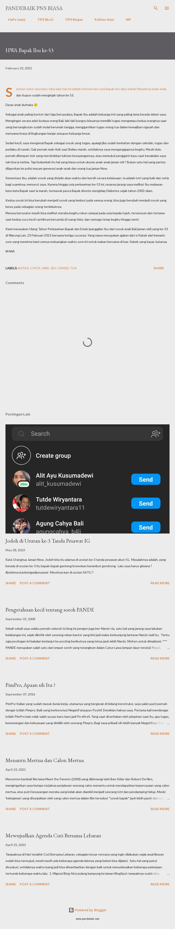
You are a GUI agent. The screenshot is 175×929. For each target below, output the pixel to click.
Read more (160, 583)
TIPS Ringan (71, 19)
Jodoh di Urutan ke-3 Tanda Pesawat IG (47, 540)
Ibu (53, 268)
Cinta (35, 268)
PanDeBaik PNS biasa (34, 8)
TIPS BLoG (43, 19)
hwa (45, 268)
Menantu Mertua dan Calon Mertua (44, 760)
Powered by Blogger (87, 910)
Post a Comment (35, 583)
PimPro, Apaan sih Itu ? (30, 684)
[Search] (156, 8)
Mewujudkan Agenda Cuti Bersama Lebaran (53, 835)
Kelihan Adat (102, 19)
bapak (23, 268)
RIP (125, 19)
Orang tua (67, 268)
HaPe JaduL (14, 19)
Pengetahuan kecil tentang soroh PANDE (49, 609)
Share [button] (159, 268)
